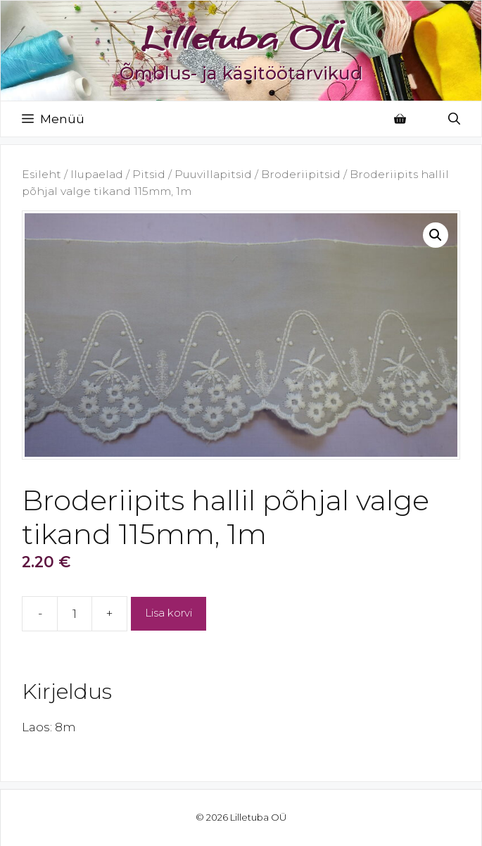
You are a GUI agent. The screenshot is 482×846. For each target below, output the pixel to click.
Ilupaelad (96, 174)
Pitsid (148, 174)
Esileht (41, 174)
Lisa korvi (168, 612)
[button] (435, 235)
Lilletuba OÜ (241, 37)
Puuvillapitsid (213, 174)
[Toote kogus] (74, 613)
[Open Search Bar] (454, 119)
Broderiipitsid (301, 174)
